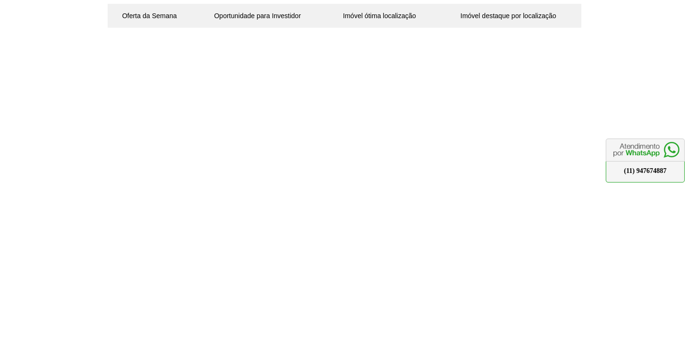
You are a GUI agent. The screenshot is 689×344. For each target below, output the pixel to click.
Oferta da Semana (149, 16)
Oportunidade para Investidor (257, 16)
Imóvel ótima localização (379, 16)
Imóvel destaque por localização (508, 16)
